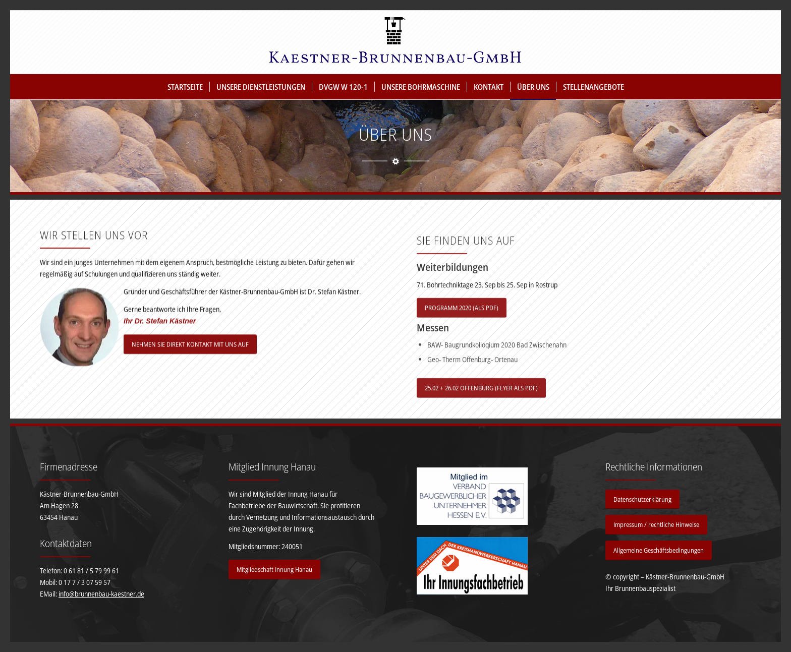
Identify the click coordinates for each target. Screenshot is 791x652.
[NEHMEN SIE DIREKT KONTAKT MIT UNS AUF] (190, 353)
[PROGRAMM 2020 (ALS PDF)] (461, 327)
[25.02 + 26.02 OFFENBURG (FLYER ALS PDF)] (481, 407)
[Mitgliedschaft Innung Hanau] (274, 569)
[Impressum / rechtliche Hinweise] (656, 525)
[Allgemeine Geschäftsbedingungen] (658, 550)
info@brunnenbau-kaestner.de (101, 594)
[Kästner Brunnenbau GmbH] (395, 42)
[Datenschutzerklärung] (642, 499)
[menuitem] (185, 86)
